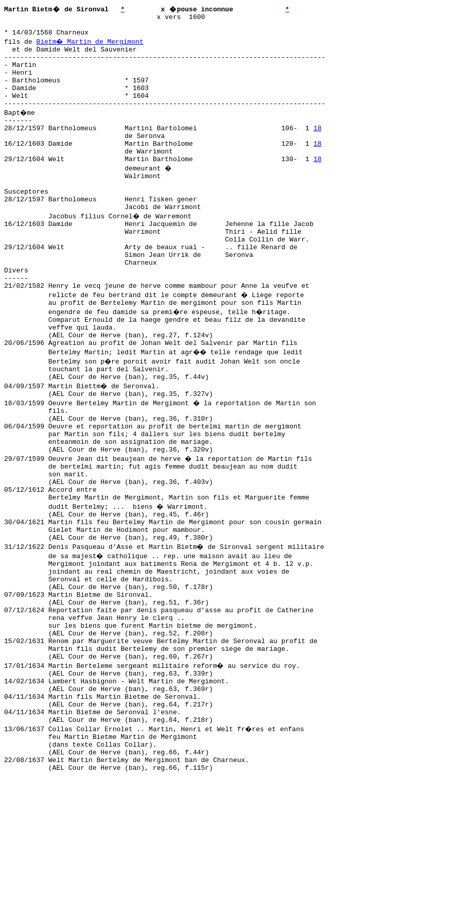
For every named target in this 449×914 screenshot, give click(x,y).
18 (318, 147)
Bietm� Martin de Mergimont (90, 45)
